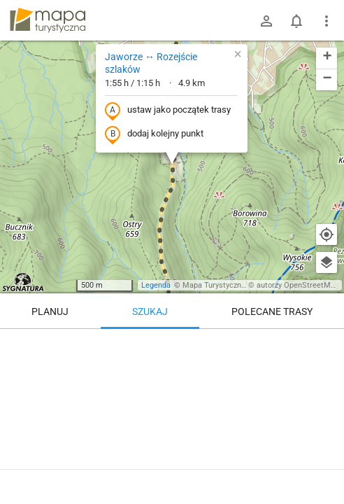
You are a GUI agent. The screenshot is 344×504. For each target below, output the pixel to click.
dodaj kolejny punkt (154, 134)
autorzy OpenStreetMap (298, 285)
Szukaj (150, 311)
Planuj (50, 311)
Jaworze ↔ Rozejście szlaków (151, 63)
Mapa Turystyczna (213, 285)
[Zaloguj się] (266, 21)
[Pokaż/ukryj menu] (326, 21)
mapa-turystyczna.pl (47, 20)
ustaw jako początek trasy (168, 110)
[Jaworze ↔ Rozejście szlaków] (172, 413)
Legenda (156, 285)
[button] (238, 54)
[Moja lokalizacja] (326, 234)
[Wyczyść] (326, 344)
